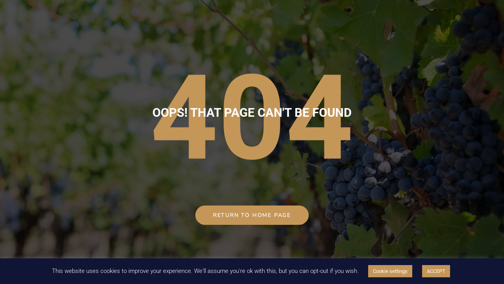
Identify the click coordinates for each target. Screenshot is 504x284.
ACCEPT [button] (436, 271)
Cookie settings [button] (390, 271)
